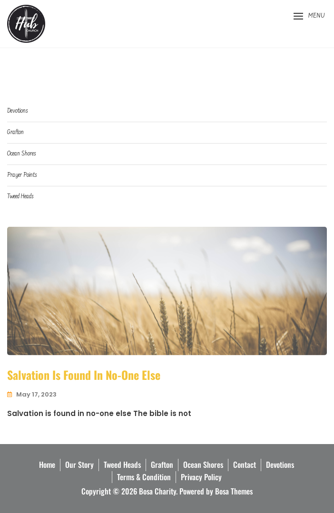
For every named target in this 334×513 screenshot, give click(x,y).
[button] (308, 16)
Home (47, 464)
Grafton (15, 132)
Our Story (79, 464)
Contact (244, 464)
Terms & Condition (144, 477)
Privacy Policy (201, 477)
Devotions (17, 111)
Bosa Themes (234, 491)
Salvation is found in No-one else (83, 374)
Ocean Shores (21, 153)
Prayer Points (22, 175)
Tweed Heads (20, 196)
